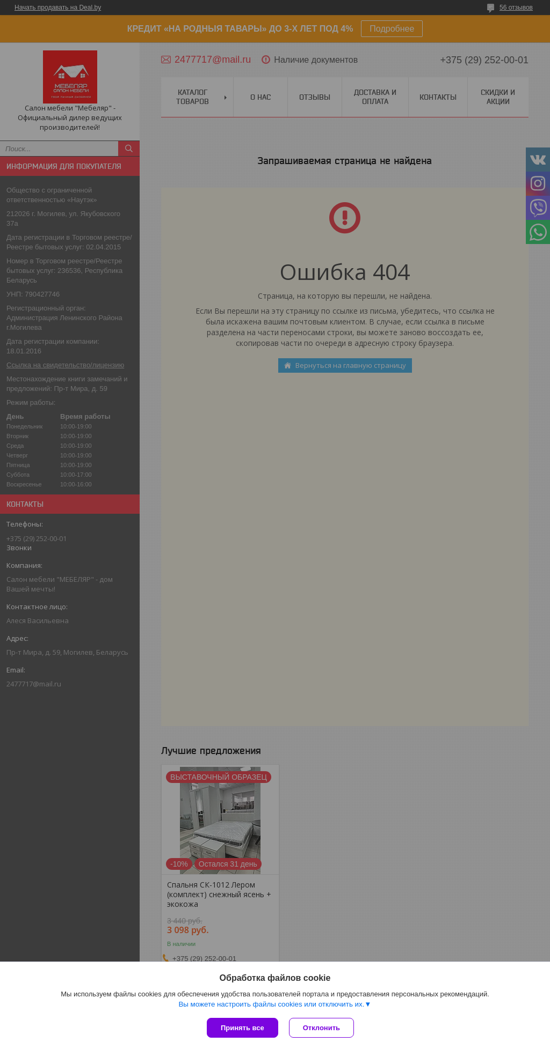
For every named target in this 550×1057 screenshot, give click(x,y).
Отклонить (321, 1028)
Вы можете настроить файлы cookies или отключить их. (271, 1004)
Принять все (242, 1028)
